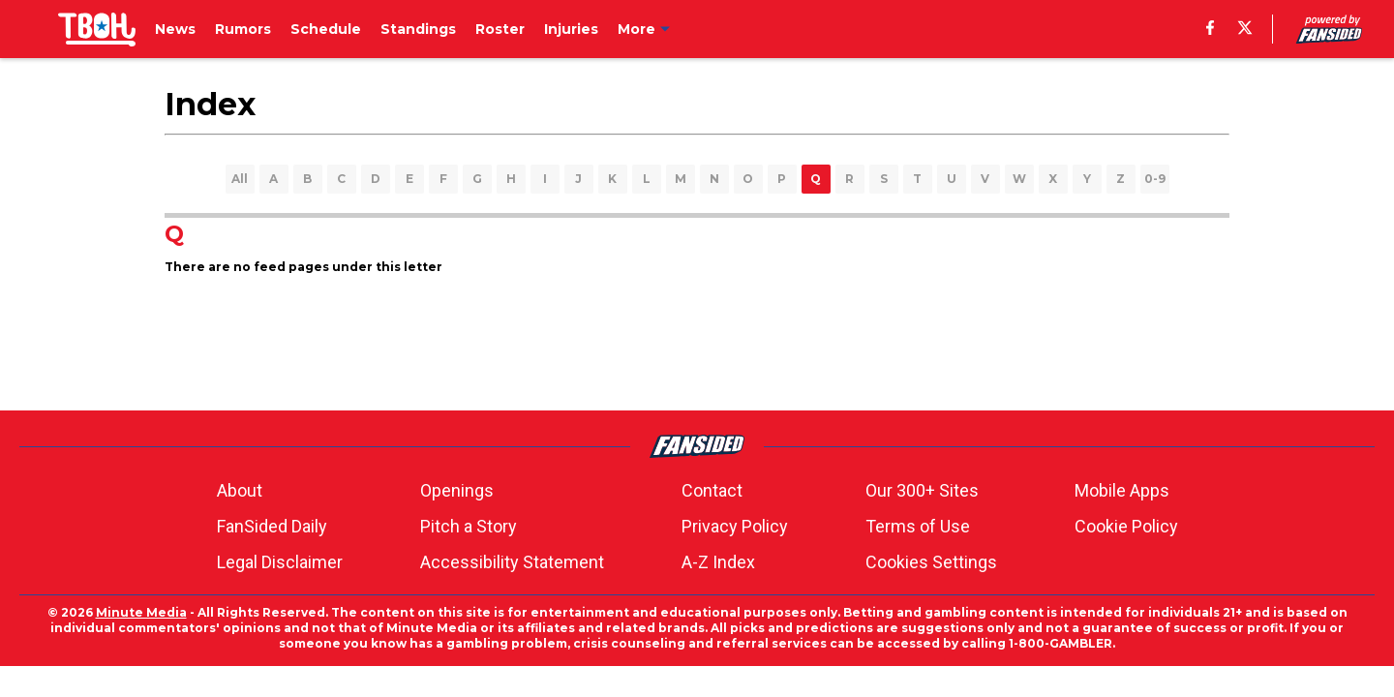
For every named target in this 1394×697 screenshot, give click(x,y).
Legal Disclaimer (280, 562)
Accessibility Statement (512, 562)
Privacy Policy (735, 526)
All (239, 178)
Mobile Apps (1122, 490)
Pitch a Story (468, 526)
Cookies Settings (931, 562)
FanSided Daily (272, 526)
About (239, 490)
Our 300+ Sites (922, 490)
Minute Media (141, 612)
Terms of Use (917, 526)
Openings (457, 490)
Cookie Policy (1126, 526)
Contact (712, 490)
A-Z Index (718, 562)
